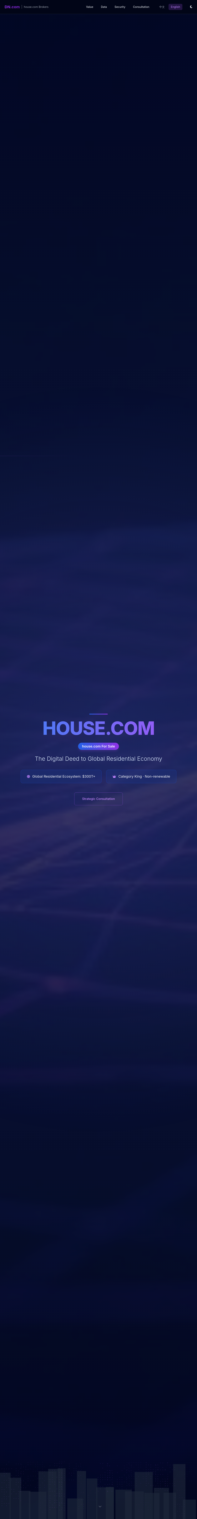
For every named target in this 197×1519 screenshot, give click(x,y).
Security (120, 6)
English (175, 6)
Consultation (141, 6)
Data (104, 6)
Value (89, 6)
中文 (162, 6)
